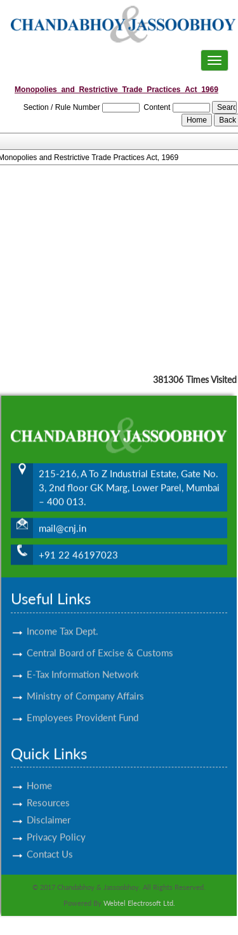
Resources (48, 791)
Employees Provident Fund (82, 706)
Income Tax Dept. (62, 620)
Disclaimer (48, 808)
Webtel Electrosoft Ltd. (139, 903)
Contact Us (50, 843)
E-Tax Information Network (83, 663)
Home (39, 774)
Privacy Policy (56, 825)
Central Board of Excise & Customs (100, 641)
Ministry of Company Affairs (85, 684)
